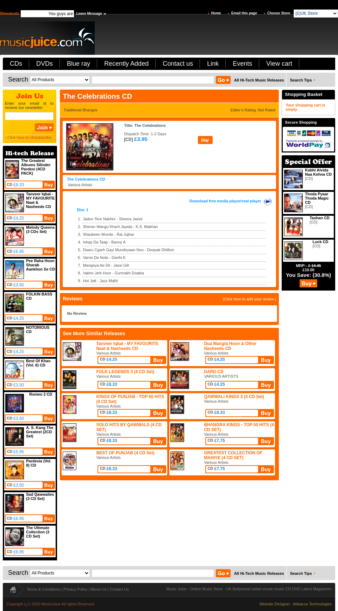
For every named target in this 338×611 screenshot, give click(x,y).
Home (216, 13)
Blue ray (78, 63)
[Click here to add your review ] (249, 299)
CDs (16, 63)
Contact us (178, 63)
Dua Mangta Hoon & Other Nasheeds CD (230, 346)
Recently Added (126, 63)
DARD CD (213, 371)
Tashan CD (319, 218)
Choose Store (278, 13)
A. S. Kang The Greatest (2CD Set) (40, 431)
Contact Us (119, 589)
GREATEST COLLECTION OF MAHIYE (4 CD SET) (233, 455)
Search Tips (301, 80)
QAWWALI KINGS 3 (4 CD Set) (234, 396)
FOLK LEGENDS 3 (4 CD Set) (125, 371)
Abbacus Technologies (312, 604)
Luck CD (320, 242)
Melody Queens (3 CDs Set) (40, 229)
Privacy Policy (75, 589)
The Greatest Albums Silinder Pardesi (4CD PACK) (36, 166)
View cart (279, 63)
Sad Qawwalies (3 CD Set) (40, 496)
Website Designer (274, 604)
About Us (98, 589)
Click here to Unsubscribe (29, 137)
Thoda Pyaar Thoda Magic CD (316, 198)
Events (242, 63)
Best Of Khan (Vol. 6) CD (38, 363)
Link (213, 63)
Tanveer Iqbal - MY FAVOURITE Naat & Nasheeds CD (127, 346)
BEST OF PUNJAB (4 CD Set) (125, 452)
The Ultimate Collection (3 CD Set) (37, 532)
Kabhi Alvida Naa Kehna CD (318, 172)
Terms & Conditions (43, 589)
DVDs (44, 63)
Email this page (244, 13)
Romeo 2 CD (40, 394)
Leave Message (89, 13)
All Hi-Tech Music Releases (259, 80)
